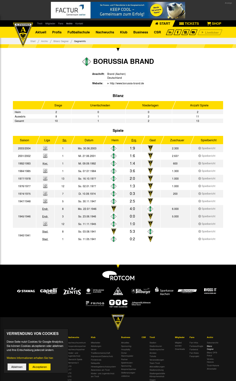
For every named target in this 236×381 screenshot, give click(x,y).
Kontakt (79, 23)
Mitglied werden (178, 344)
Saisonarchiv (212, 342)
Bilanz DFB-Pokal (212, 354)
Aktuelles (125, 342)
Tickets (153, 356)
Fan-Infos (194, 342)
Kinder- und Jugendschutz (74, 354)
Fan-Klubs (194, 352)
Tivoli (39, 23)
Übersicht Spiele (75, 359)
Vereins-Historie (210, 360)
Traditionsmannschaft (100, 352)
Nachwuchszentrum (77, 342)
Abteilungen (96, 345)
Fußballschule (78, 32)
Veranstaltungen (157, 359)
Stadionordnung (157, 369)
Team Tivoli (155, 362)
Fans (60, 23)
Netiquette (95, 362)
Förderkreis (96, 359)
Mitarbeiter (95, 342)
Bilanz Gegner (61, 41)
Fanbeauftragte (196, 345)
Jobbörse (125, 375)
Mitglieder (50, 23)
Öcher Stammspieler (127, 354)
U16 (69, 372)
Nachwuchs (105, 32)
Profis (57, 32)
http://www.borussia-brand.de (126, 83)
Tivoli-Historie (213, 365)
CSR (157, 32)
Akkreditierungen (157, 366)
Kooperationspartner (77, 345)
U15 (69, 376)
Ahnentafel (211, 368)
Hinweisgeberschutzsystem (103, 366)
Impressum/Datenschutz (102, 356)
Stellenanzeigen (128, 372)
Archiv (69, 23)
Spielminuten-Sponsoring (127, 364)
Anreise (153, 352)
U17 (69, 369)
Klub (123, 32)
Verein (93, 349)
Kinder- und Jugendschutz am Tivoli (102, 375)
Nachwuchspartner (76, 349)
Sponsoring (126, 345)
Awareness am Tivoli (100, 369)
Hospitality (125, 349)
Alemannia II (73, 362)
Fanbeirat (194, 349)
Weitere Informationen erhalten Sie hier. (30, 361)
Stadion (153, 342)
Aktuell (40, 32)
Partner (124, 359)
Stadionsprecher (157, 349)
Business (140, 32)
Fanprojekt (194, 356)
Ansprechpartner (128, 369)
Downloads (180, 348)
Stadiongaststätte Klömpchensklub (157, 375)
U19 (69, 366)
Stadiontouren (156, 345)
